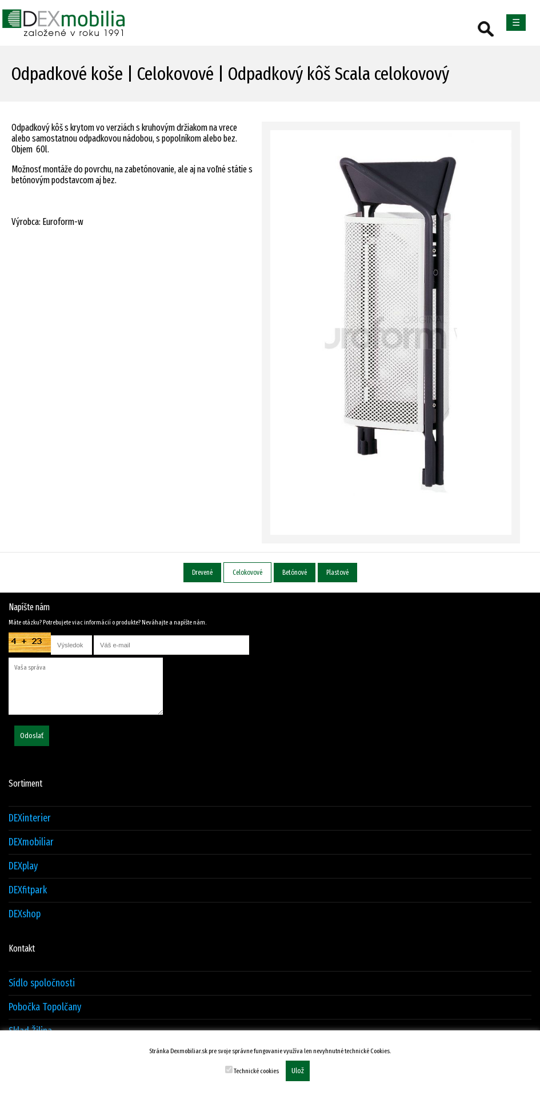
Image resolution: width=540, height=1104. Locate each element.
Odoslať (31, 735)
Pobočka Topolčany (45, 1007)
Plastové (337, 573)
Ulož (297, 1070)
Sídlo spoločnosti (42, 983)
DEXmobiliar (31, 842)
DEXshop (25, 914)
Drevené (202, 573)
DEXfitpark (28, 890)
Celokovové (247, 573)
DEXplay (23, 866)
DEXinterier (30, 818)
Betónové (294, 573)
